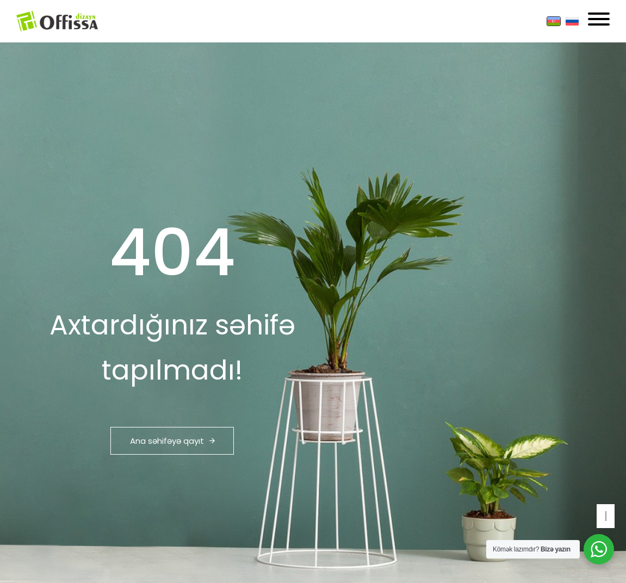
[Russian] (572, 21)
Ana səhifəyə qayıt (172, 440)
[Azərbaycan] (554, 21)
